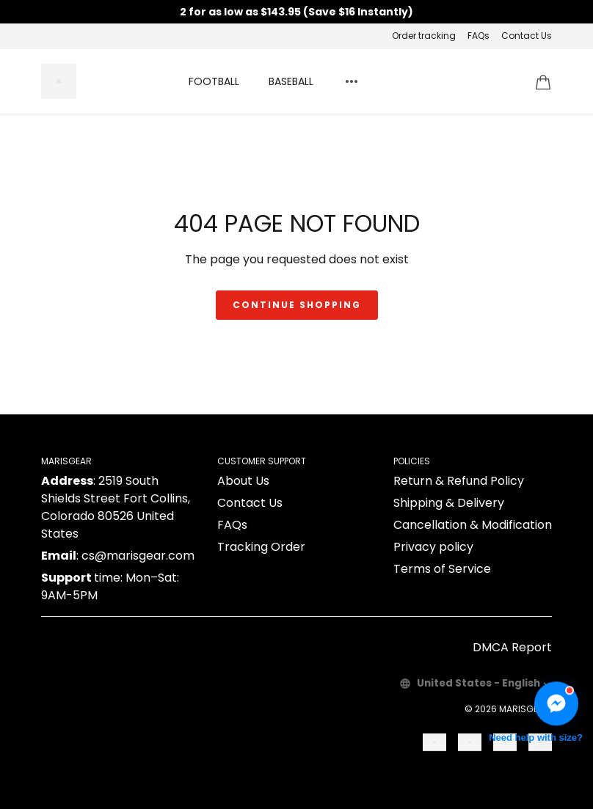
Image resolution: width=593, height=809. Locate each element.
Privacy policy (433, 546)
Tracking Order (261, 546)
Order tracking (424, 35)
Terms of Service (442, 568)
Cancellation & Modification (472, 524)
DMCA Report (512, 647)
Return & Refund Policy (458, 480)
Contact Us (526, 35)
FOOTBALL (214, 81)
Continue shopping (297, 305)
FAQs (479, 35)
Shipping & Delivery (448, 502)
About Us (243, 480)
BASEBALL (291, 81)
